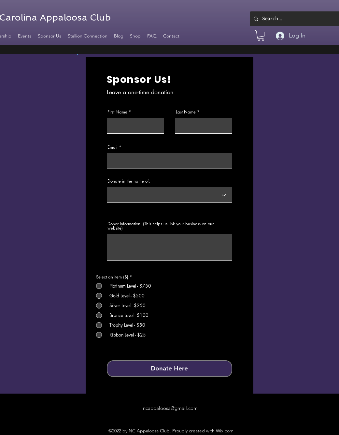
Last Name (186, 112)
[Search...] (298, 18)
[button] (261, 35)
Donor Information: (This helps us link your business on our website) (160, 226)
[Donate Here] (169, 368)
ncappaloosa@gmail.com (170, 408)
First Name (117, 112)
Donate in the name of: (128, 181)
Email (112, 147)
